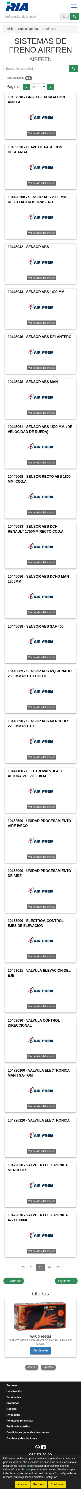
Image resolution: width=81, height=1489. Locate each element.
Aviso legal (13, 1414)
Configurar (57, 1484)
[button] (26, 87)
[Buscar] (74, 16)
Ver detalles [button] (40, 1350)
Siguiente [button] (48, 1367)
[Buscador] (31, 16)
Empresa (11, 1385)
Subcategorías (28, 28)
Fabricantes (13, 1397)
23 (23, 1267)
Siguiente (66, 1281)
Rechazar (38, 1484)
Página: (13, 86)
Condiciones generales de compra (27, 1432)
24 (31, 1267)
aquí (27, 1469)
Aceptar (22, 1484)
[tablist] (40, 1335)
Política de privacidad (19, 1420)
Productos (12, 1403)
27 (58, 1267)
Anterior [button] (31, 1367)
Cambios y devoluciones (21, 1438)
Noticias (11, 1408)
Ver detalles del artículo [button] (41, 133)
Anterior (13, 1281)
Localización (14, 1391)
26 (49, 1267)
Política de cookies (18, 1426)
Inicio (10, 28)
